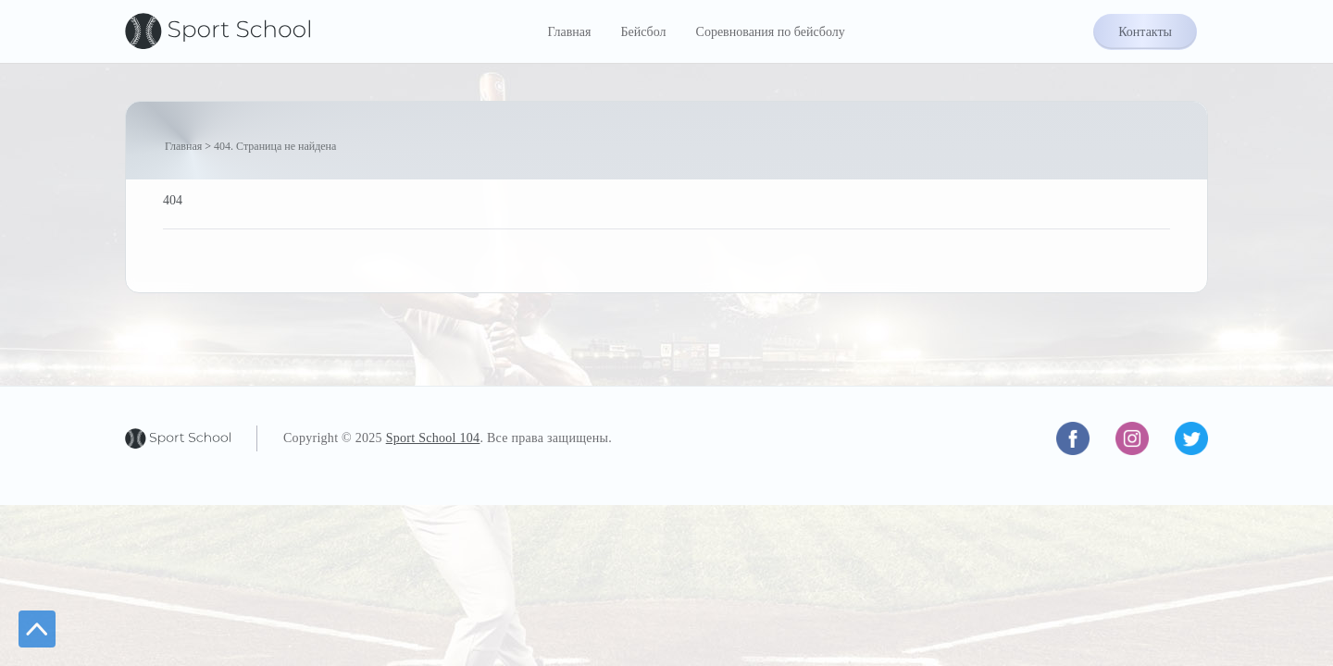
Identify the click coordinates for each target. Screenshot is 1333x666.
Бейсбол (643, 32)
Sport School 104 (433, 438)
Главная (569, 32)
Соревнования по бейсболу (770, 32)
